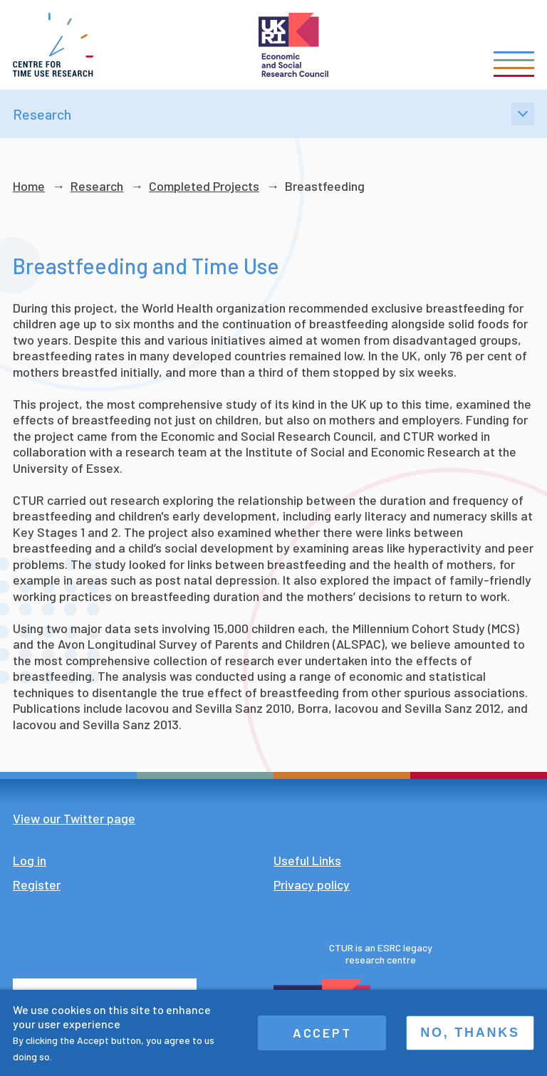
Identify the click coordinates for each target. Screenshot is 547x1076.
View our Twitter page (74, 818)
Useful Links (307, 860)
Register (37, 884)
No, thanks (470, 1032)
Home (29, 186)
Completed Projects (204, 186)
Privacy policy (312, 884)
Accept (322, 1032)
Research (97, 186)
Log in (29, 860)
